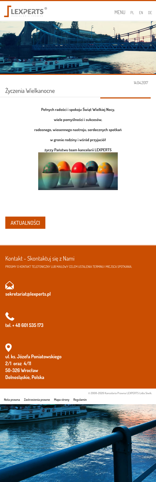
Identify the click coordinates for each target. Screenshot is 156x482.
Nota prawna (12, 400)
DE (150, 12)
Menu (119, 12)
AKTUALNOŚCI (25, 222)
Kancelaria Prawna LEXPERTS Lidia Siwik (128, 393)
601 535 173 (32, 325)
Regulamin (80, 400)
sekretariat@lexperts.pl (28, 294)
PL (132, 12)
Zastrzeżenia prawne (37, 400)
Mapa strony (62, 400)
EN (141, 12)
